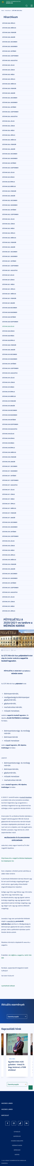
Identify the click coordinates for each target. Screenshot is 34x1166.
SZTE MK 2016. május (8, 550)
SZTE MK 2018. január (8, 461)
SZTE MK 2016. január (8, 569)
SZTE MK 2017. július (8, 489)
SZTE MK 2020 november (9, 312)
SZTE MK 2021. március (9, 294)
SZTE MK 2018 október (9, 419)
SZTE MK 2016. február (9, 564)
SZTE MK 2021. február (9, 298)
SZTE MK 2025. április (8, 79)
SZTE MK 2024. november (9, 102)
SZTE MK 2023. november (9, 158)
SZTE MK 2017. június (8, 494)
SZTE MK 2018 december (9, 410)
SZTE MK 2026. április (8, 23)
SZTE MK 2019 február (9, 401)
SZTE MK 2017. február (9, 513)
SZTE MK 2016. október (9, 531)
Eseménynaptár (13, 1016)
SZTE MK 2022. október (9, 210)
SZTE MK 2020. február (9, 345)
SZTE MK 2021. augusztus (9, 270)
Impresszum (17, 1150)
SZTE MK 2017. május (8, 499)
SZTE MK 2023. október (9, 163)
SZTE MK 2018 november (9, 415)
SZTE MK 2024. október (9, 107)
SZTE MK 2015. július (8, 597)
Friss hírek (12, 1059)
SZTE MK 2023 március (9, 186)
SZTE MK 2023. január (8, 196)
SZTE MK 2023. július (8, 172)
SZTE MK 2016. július (8, 541)
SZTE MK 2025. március (9, 84)
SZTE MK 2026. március (9, 28)
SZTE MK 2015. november (9, 578)
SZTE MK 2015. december (9, 573)
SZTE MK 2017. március (9, 508)
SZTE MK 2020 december (9, 308)
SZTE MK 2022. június (8, 224)
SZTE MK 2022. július (8, 219)
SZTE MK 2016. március (9, 559)
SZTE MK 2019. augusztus (9, 373)
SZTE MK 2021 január (8, 303)
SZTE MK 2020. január (8, 350)
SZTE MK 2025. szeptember (10, 56)
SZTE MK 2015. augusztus (9, 592)
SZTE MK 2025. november (9, 46)
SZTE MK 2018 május (8, 443)
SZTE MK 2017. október (9, 475)
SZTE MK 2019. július (8, 378)
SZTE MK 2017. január (8, 517)
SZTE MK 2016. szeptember (10, 536)
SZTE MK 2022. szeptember (10, 214)
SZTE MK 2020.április (8, 340)
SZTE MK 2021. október (9, 261)
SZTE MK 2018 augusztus (9, 429)
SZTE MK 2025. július (8, 65)
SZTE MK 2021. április (8, 289)
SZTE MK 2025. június (8, 70)
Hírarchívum (8, 10)
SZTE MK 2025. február (9, 88)
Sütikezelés (17, 1131)
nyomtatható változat (8, 986)
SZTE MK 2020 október (9, 317)
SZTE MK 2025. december (9, 42)
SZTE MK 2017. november (9, 471)
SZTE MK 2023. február (9, 191)
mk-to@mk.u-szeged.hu (16, 955)
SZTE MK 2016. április (8, 555)
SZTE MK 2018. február (9, 457)
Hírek (2, 10)
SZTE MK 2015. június (8, 601)
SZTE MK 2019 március (9, 396)
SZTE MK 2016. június (8, 545)
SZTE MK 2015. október (9, 583)
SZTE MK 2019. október (9, 364)
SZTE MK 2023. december (9, 154)
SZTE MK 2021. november (9, 256)
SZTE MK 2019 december (9, 354)
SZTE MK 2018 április (8, 447)
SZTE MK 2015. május (8, 606)
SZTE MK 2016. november (9, 527)
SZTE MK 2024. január (8, 149)
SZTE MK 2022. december (9, 200)
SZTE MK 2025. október (9, 51)
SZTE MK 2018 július (8, 433)
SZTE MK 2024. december (9, 98)
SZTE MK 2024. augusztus (9, 116)
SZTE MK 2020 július (17, 10)
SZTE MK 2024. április (8, 135)
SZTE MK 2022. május (8, 228)
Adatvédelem (17, 1136)
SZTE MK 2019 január (8, 406)
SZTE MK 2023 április (8, 182)
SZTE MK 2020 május (8, 336)
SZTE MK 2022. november (9, 205)
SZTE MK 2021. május (8, 284)
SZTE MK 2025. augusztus (9, 60)
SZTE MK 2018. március (9, 452)
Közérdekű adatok (17, 1145)
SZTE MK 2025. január (8, 93)
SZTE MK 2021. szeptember (10, 266)
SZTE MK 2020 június (8, 331)
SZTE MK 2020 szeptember (10, 322)
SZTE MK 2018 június (8, 438)
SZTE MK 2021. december (9, 252)
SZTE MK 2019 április (8, 392)
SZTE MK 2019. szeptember (10, 368)
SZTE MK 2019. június (8, 382)
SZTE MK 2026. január (8, 37)
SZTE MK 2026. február (9, 32)
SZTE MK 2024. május (8, 130)
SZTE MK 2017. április (8, 503)
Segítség (17, 1154)
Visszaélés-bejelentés (17, 1141)
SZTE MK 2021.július (8, 275)
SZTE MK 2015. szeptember (10, 587)
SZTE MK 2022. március (9, 238)
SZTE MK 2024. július (8, 121)
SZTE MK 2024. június (8, 126)
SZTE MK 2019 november (9, 359)
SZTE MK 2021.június (8, 280)
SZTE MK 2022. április (8, 233)
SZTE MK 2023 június (8, 177)
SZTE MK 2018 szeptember (10, 424)
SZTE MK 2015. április (8, 611)
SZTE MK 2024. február (9, 144)
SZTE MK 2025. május (8, 74)
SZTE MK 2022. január (8, 247)
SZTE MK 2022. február (9, 242)
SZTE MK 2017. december (9, 466)
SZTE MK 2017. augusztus (9, 485)
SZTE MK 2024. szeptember (10, 112)
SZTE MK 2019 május (8, 387)
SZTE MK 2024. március (9, 140)
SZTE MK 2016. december (9, 522)
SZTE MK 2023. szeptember (10, 168)
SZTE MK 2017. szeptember (10, 480)
